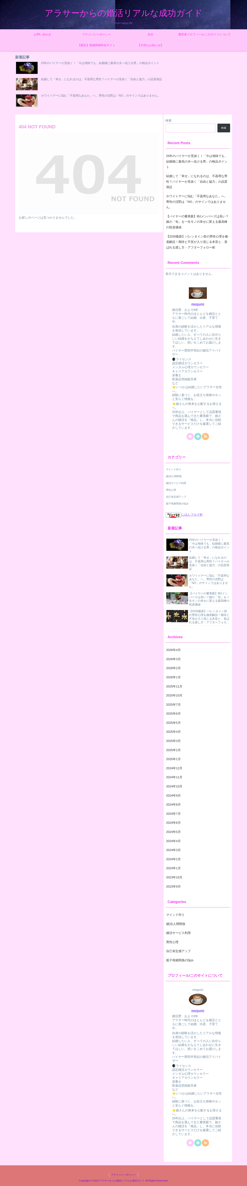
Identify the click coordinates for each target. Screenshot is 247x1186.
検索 (168, 120)
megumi (197, 304)
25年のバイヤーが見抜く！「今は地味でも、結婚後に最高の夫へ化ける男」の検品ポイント (197, 161)
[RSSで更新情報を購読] (205, 436)
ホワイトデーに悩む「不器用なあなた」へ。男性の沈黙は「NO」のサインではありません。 (196, 202)
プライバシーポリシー (123, 1174)
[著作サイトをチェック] (190, 436)
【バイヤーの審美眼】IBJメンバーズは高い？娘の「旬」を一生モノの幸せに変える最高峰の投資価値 (197, 222)
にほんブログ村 (184, 515)
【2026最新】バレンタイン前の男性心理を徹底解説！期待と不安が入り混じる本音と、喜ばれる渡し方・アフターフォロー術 (197, 242)
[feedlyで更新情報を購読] (197, 436)
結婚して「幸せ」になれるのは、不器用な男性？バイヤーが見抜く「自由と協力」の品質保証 (196, 181)
